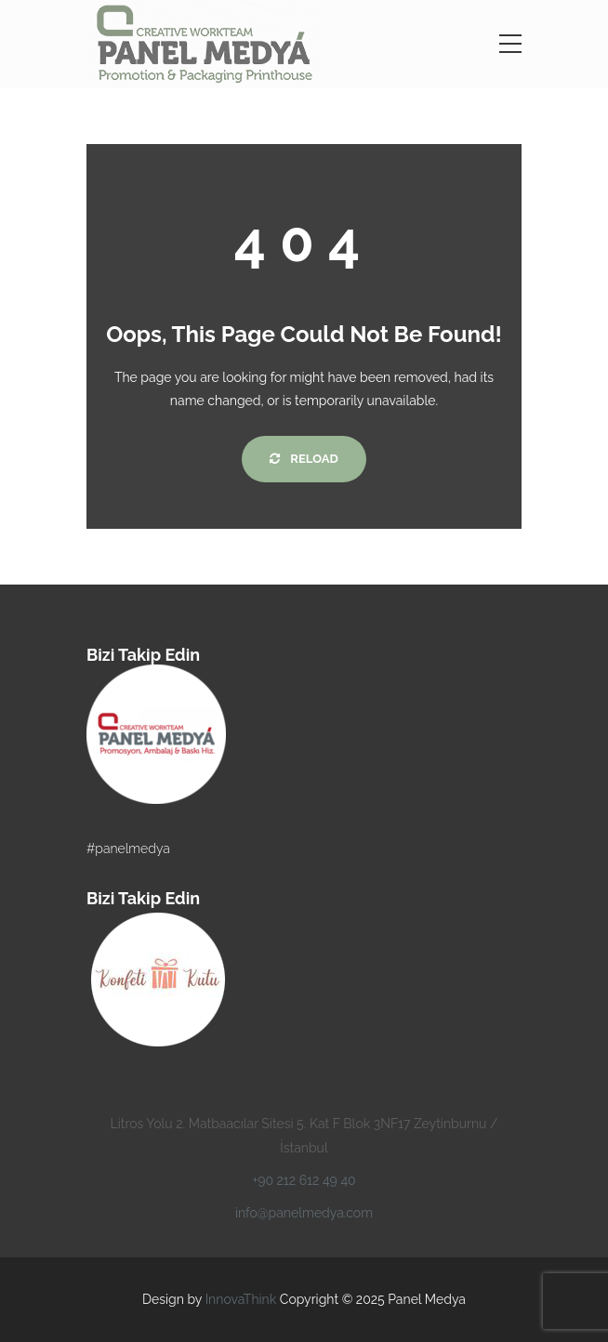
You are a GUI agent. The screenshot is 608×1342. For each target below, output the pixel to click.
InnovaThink (241, 1299)
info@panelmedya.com (304, 1212)
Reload (303, 459)
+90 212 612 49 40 (303, 1180)
